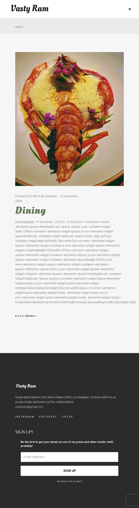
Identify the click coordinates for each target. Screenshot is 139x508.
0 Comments (68, 196)
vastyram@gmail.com (29, 407)
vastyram (51, 196)
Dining (30, 210)
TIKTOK (67, 416)
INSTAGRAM (25, 416)
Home (19, 27)
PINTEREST (48, 416)
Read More (25, 316)
